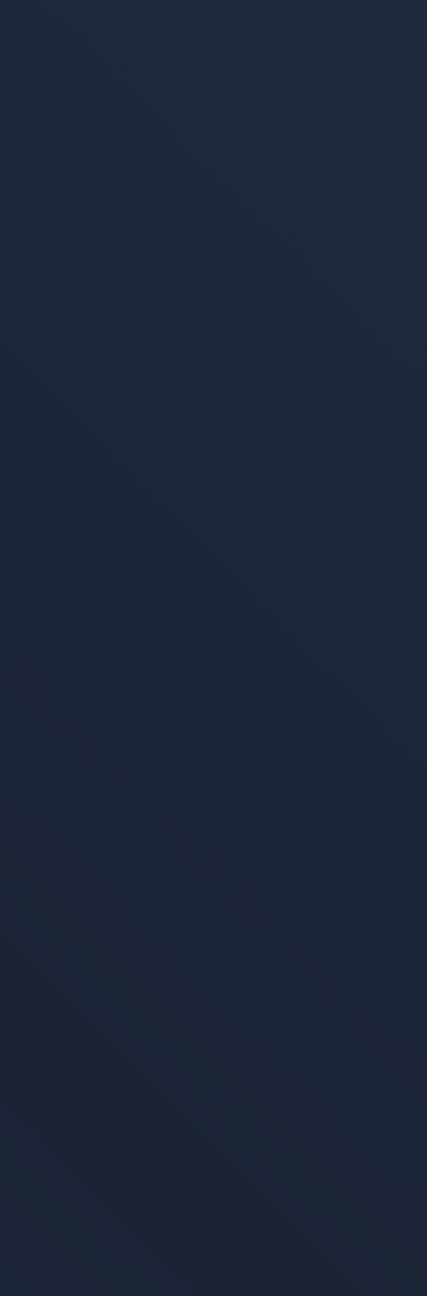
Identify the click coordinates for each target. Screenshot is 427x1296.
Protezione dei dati (49, 1155)
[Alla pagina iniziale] (78, 33)
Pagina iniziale (64, 716)
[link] (213, 376)
